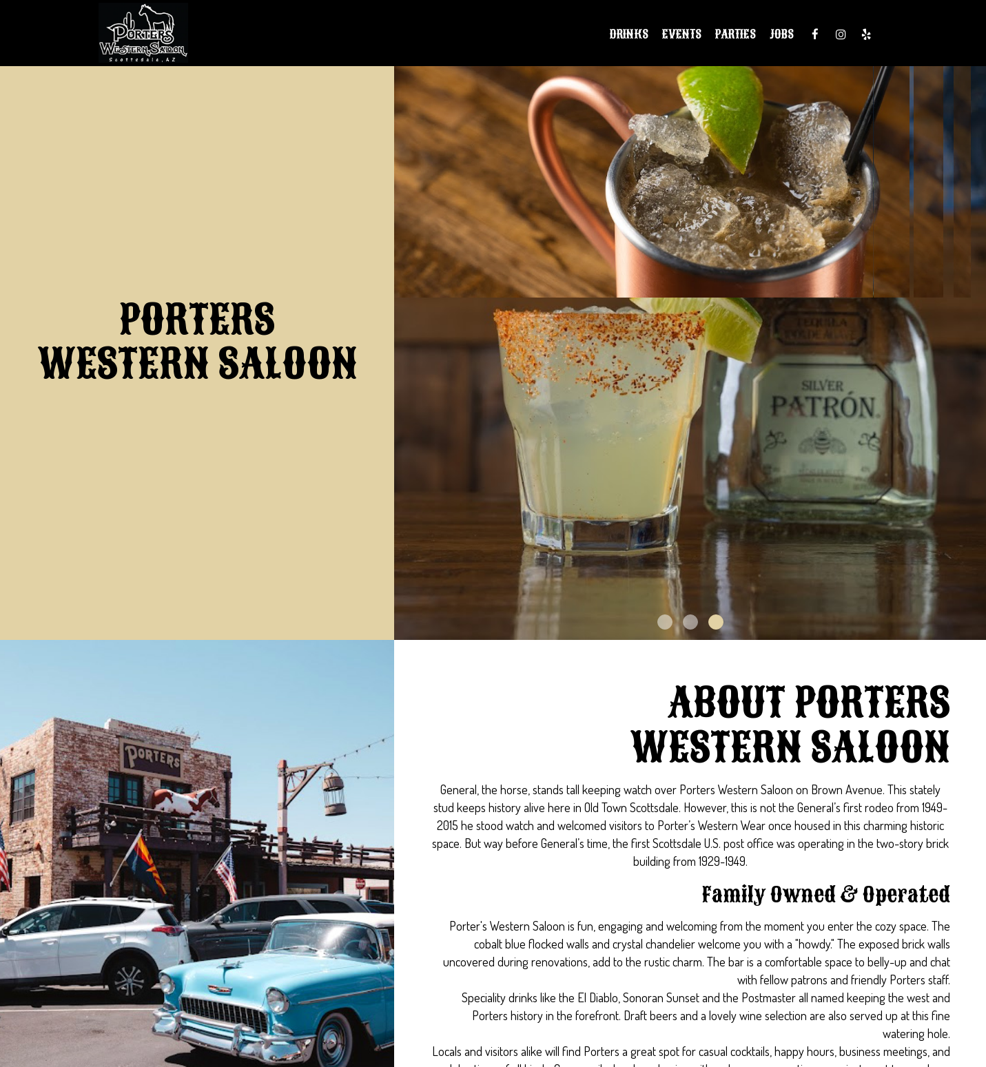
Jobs (782, 34)
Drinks (629, 34)
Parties (735, 34)
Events (681, 34)
